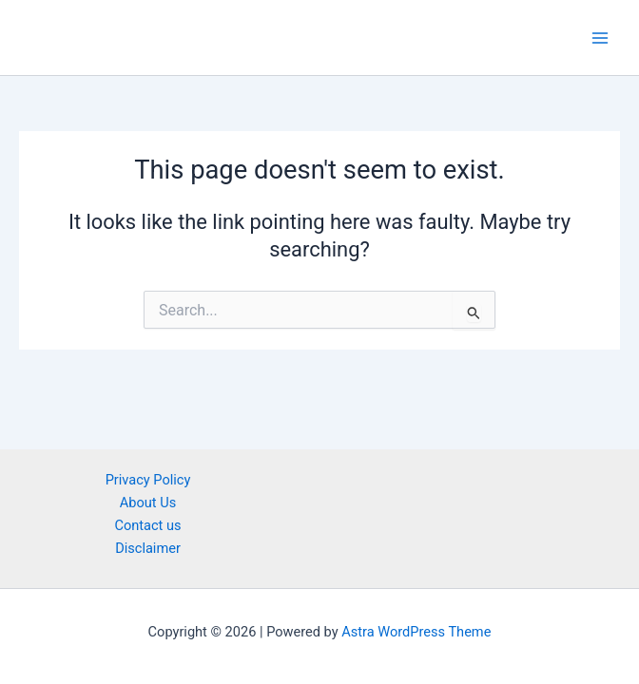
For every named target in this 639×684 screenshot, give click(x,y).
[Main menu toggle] (600, 38)
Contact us (147, 525)
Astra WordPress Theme (416, 631)
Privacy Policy (148, 479)
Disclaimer (148, 548)
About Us (148, 502)
